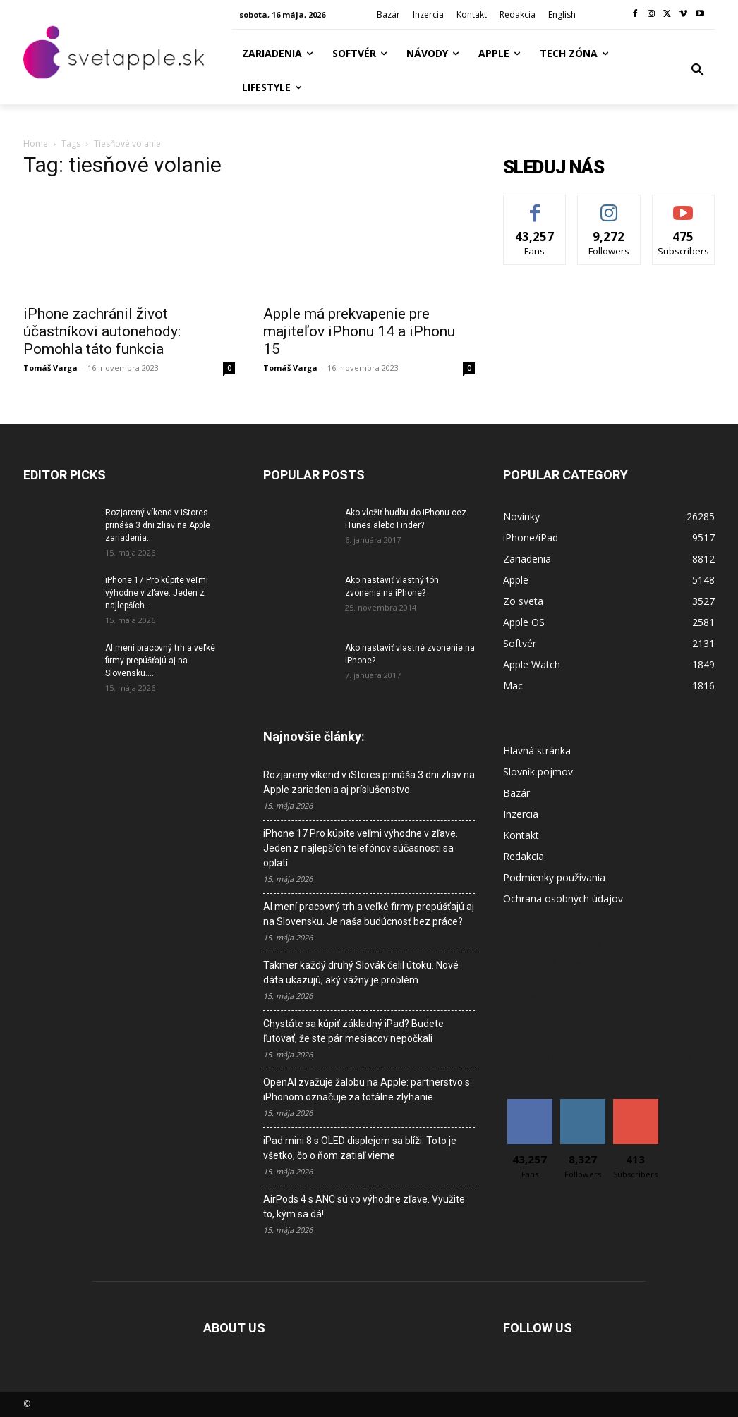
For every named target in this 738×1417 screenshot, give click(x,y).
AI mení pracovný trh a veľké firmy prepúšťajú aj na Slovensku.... (160, 660)
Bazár (516, 792)
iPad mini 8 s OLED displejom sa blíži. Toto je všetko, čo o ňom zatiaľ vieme (359, 1148)
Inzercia (520, 814)
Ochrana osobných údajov (563, 898)
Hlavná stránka (537, 750)
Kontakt (521, 835)
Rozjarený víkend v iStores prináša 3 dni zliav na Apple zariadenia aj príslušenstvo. (369, 782)
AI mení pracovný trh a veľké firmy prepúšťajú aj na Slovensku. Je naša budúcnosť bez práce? (368, 914)
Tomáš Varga (50, 367)
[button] (698, 70)
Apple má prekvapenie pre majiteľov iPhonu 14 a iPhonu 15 (359, 331)
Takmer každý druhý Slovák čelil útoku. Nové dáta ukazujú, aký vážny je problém (361, 972)
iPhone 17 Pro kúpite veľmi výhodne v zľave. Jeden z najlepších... (156, 593)
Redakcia (523, 856)
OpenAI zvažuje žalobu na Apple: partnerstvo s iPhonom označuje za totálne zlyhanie (366, 1089)
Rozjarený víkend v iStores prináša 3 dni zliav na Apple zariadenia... (157, 525)
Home (35, 143)
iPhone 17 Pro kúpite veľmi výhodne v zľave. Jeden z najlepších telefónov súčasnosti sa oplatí (360, 848)
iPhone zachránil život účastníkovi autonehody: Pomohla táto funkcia (102, 331)
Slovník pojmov (538, 771)
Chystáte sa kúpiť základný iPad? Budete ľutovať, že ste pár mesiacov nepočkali (353, 1031)
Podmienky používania (554, 877)
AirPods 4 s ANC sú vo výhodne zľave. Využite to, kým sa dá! (364, 1207)
